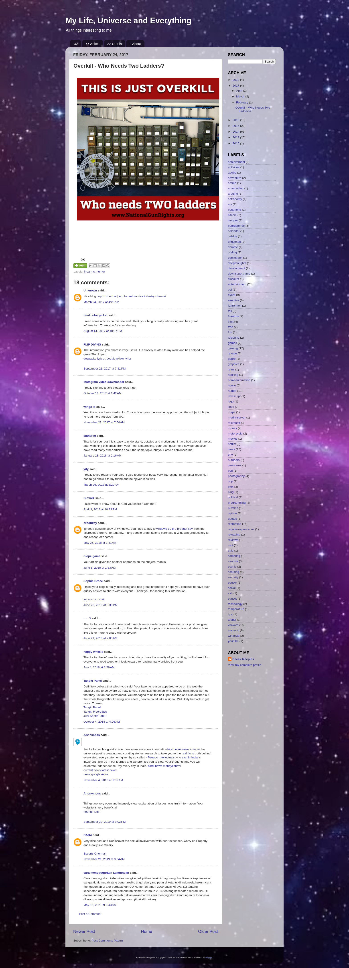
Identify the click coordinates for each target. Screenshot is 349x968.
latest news (109, 770)
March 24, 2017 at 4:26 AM (101, 302)
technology (235, 604)
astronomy (235, 199)
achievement (236, 162)
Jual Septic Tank (94, 715)
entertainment (237, 284)
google (232, 353)
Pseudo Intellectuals (161, 757)
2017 (236, 85)
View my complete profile (244, 665)
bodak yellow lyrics (119, 358)
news (87, 774)
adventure (234, 178)
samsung (234, 556)
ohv (230, 454)
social (232, 588)
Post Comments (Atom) (107, 940)
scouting (233, 572)
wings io (89, 406)
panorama (234, 465)
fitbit (230, 321)
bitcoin (232, 215)
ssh (230, 593)
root (230, 545)
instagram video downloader (103, 382)
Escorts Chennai (94, 853)
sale (230, 550)
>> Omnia (114, 44)
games (232, 343)
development (236, 268)
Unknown (90, 290)
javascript (234, 396)
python (232, 513)
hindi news (154, 766)
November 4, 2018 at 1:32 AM (103, 780)
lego (231, 401)
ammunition (235, 188)
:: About (135, 44)
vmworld (233, 630)
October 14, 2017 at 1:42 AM (102, 393)
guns (231, 369)
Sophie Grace (93, 581)
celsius (232, 236)
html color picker (95, 315)
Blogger (208, 957)
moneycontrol (171, 766)
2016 (236, 120)
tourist (232, 619)
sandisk (233, 561)
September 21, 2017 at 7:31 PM (104, 368)
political (233, 497)
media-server (237, 417)
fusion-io (233, 337)
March (240, 96)
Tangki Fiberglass (95, 711)
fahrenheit (234, 305)
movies (232, 438)
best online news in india (184, 749)
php (230, 481)
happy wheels (93, 651)
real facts (188, 753)
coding (232, 252)
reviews (233, 540)
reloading (234, 534)
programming (237, 502)
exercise (233, 300)
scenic (232, 566)
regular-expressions (241, 529)
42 (76, 44)
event (231, 295)
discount (233, 279)
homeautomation (239, 380)
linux (231, 406)
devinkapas (91, 735)
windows (233, 635)
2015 (236, 125)
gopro (232, 358)
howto (232, 385)
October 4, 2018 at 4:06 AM (101, 721)
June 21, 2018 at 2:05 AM (100, 638)
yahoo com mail (94, 599)
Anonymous (92, 793)
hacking (233, 374)
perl (230, 470)
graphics (233, 364)
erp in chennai (107, 296)
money (232, 428)
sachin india (190, 757)
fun (230, 332)
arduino (233, 193)
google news (99, 774)
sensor (232, 582)
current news (92, 770)
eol (230, 289)
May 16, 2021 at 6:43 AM (99, 905)
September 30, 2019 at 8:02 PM (104, 821)
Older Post (208, 931)
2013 (236, 137)
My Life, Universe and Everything (128, 20)
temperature (236, 609)
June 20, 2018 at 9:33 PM (100, 605)
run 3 (87, 618)
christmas (234, 241)
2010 (236, 143)
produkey (90, 523)
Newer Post (84, 931)
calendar (233, 231)
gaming (233, 348)
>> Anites (92, 44)
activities (233, 167)
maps (231, 412)
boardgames (236, 225)
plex (230, 486)
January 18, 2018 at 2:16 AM (102, 455)
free (230, 327)
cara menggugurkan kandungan (106, 872)
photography (236, 476)
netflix (232, 444)
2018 (236, 79)
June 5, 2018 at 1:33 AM (99, 567)
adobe (232, 172)
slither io (89, 435)
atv (230, 204)
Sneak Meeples (243, 659)
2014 (236, 131)
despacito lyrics (93, 358)
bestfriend (234, 209)
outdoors (234, 460)
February (242, 102)
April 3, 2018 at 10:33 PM (100, 509)
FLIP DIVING (92, 344)
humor (101, 271)
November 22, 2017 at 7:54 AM (104, 422)
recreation (234, 523)
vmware (233, 625)
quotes (232, 518)
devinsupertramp (239, 273)
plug (231, 492)
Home (146, 931)
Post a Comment (90, 913)
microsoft (234, 422)
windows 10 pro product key (174, 528)
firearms (89, 271)
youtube (233, 641)
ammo (232, 183)
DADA (87, 835)
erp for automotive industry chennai (142, 296)
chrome (233, 247)
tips (230, 614)
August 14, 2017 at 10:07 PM (102, 331)
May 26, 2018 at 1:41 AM (99, 542)
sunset (232, 598)
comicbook (235, 257)
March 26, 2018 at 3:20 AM (101, 484)
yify (86, 469)
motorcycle (235, 433)
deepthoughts (237, 263)
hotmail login (91, 811)
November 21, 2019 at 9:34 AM (104, 859)
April (239, 90)
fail (230, 311)
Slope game (91, 556)
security (233, 577)
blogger (233, 220)
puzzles (233, 508)
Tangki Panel (92, 680)
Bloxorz (89, 498)
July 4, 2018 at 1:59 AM (98, 667)
